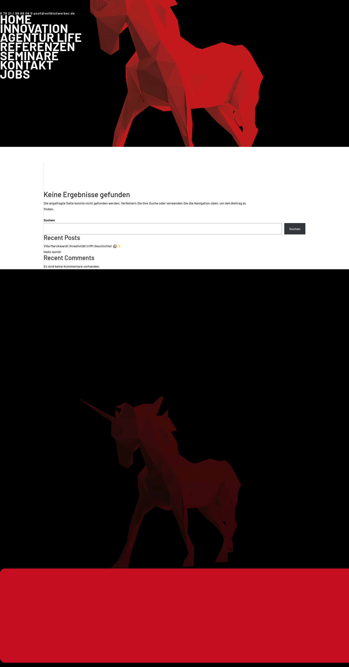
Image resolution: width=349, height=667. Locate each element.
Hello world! (52, 252)
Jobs (15, 74)
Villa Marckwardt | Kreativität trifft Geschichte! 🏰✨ (82, 246)
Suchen (49, 220)
